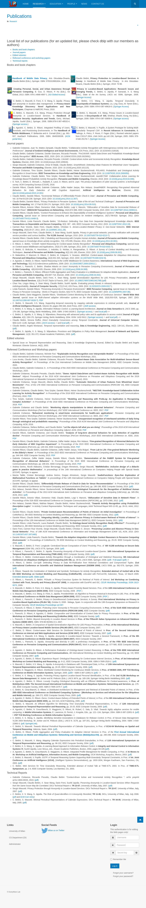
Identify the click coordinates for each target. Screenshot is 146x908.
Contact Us (97, 4)
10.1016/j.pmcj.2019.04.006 (121, 179)
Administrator (15, 844)
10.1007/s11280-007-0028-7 (25, 300)
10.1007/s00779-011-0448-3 (25, 218)
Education (56, 4)
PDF (41, 300)
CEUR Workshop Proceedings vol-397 (46, 605)
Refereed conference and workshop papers (31, 58)
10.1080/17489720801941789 (88, 280)
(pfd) (121, 520)
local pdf (102, 311)
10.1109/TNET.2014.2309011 (123, 210)
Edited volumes (19, 55)
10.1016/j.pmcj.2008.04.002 (88, 275)
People (72, 4)
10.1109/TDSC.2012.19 (119, 224)
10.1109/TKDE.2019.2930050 (115, 173)
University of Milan (17, 831)
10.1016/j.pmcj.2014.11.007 (65, 198)
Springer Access (83, 97)
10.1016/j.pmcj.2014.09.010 (83, 204)
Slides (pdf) (39, 577)
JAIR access (89, 306)
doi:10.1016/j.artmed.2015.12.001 (28, 193)
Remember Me (118, 859)
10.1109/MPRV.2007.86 (119, 292)
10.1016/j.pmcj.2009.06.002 (109, 252)
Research (39, 4)
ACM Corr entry (27, 797)
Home (26, 4)
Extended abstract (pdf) (23, 577)
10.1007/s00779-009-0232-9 (92, 258)
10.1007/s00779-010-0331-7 (99, 246)
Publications (20, 16)
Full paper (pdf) (119, 560)
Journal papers (19, 52)
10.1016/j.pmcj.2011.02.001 (104, 241)
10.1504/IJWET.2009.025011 (82, 263)
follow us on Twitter (52, 830)
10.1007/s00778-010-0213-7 (96, 235)
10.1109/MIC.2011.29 (55, 229)
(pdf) (131, 486)
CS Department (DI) (18, 837)
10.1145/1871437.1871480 (24, 534)
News (84, 4)
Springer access (20, 124)
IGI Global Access (56, 94)
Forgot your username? (123, 873)
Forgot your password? (123, 876)
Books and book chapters (24, 49)
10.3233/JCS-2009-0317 (100, 286)
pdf (104, 280)
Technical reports (20, 61)
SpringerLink (31, 723)
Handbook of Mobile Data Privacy (29, 78)
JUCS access (48, 323)
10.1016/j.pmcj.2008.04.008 (74, 269)
